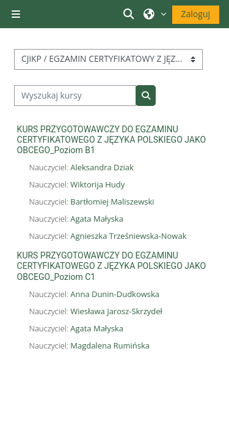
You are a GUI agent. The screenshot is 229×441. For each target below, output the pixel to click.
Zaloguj (195, 14)
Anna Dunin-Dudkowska (114, 294)
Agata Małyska (96, 218)
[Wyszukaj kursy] (75, 95)
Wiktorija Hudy (97, 184)
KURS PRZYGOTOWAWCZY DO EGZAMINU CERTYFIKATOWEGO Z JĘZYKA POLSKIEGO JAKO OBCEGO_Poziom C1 (111, 266)
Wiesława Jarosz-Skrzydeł (116, 311)
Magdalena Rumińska (110, 345)
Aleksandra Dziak (102, 167)
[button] (130, 14)
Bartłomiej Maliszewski (112, 201)
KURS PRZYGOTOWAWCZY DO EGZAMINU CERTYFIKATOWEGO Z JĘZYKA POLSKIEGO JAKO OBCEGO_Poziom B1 (111, 139)
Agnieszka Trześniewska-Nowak (128, 235)
